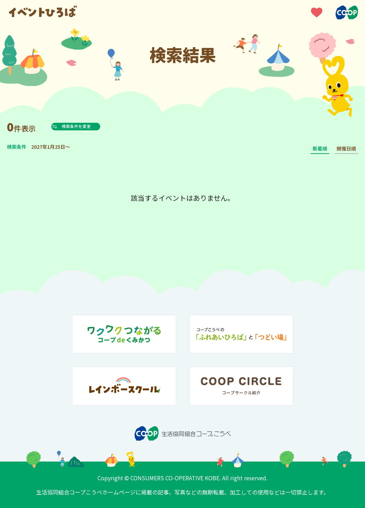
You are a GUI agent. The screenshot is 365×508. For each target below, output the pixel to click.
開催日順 (346, 148)
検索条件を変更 (91, 126)
